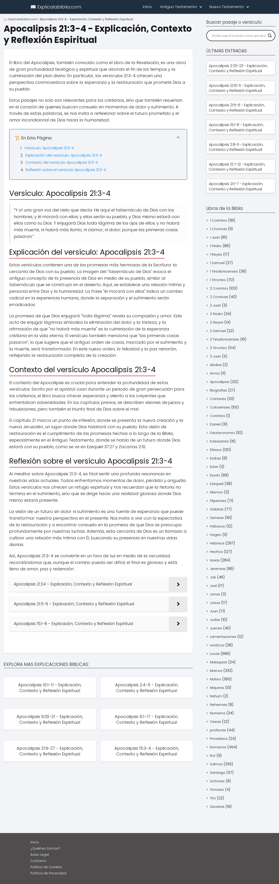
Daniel (215, 424)
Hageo (215, 534)
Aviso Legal (39, 854)
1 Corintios (218, 220)
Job (213, 577)
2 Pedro (216, 313)
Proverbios (219, 738)
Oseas (215, 721)
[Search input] (238, 35)
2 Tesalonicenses (224, 339)
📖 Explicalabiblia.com (55, 7)
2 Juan (215, 305)
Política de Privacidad (48, 873)
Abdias (216, 364)
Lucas (215, 653)
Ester (214, 466)
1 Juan (215, 237)
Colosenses (220, 407)
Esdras (215, 458)
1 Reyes (216, 254)
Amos (215, 373)
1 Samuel (217, 262)
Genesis (217, 517)
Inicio (147, 6)
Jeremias (218, 568)
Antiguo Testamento (178, 6)
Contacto (38, 861)
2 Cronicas (219, 296)
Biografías (218, 390)
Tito (213, 798)
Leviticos (217, 645)
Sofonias (217, 781)
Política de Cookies (46, 867)
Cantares (218, 398)
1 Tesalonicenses (224, 271)
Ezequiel (217, 483)
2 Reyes (216, 322)
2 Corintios (219, 288)
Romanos (218, 747)
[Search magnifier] (270, 35)
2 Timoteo (218, 347)
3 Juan (215, 356)
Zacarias (217, 806)
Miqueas (217, 687)
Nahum (216, 696)
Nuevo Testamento (226, 6)
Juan (214, 611)
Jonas (215, 594)
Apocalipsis (219, 381)
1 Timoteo (218, 279)
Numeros (217, 713)
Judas (215, 619)
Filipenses (218, 500)
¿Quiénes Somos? (45, 848)
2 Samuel (218, 330)
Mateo (215, 679)
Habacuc (217, 526)
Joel (213, 585)
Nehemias (218, 704)
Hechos (216, 551)
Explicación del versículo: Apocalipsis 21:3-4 (63, 155)
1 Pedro (216, 245)
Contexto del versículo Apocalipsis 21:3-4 (61, 162)
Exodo (215, 475)
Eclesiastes (219, 441)
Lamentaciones (223, 636)
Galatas (217, 509)
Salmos (216, 764)
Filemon (216, 492)
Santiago (217, 772)
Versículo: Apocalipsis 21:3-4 (49, 148)
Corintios (217, 415)
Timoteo (217, 789)
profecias (218, 730)
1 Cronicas (218, 228)
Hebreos (217, 543)
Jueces (216, 628)
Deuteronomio (222, 432)
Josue (215, 602)
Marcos (216, 670)
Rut (212, 755)
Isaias (215, 560)
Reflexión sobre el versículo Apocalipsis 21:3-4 (66, 169)
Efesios (216, 449)
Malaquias (218, 662)
